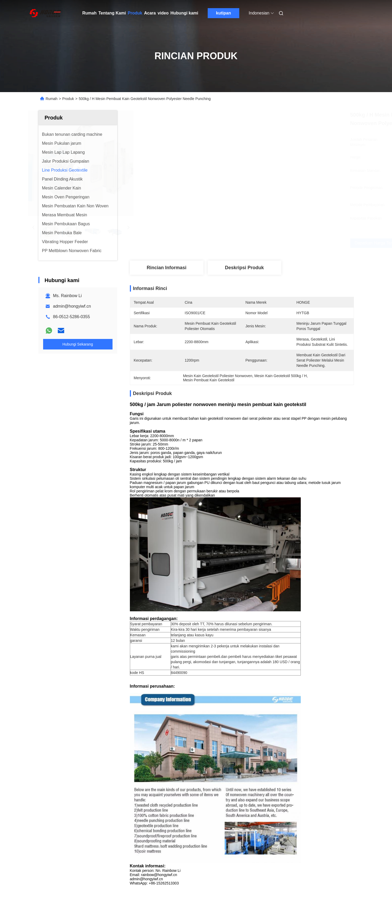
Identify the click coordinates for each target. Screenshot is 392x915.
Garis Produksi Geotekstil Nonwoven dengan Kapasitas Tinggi (155, 772)
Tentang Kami (112, 13)
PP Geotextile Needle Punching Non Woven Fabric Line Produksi (316, 772)
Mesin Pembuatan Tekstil (216, 634)
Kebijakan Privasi (68, 891)
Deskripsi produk (244, 267)
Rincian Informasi (166, 267)
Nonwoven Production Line (164, 634)
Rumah (89, 13)
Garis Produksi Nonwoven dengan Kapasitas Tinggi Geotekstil (234, 772)
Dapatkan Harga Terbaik (270, 243)
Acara (150, 13)
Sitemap (43, 891)
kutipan (223, 13)
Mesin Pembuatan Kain (264, 634)
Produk (135, 13)
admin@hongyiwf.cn (72, 306)
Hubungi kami (184, 13)
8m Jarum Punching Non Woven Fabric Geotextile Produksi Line (71, 772)
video (163, 13)
